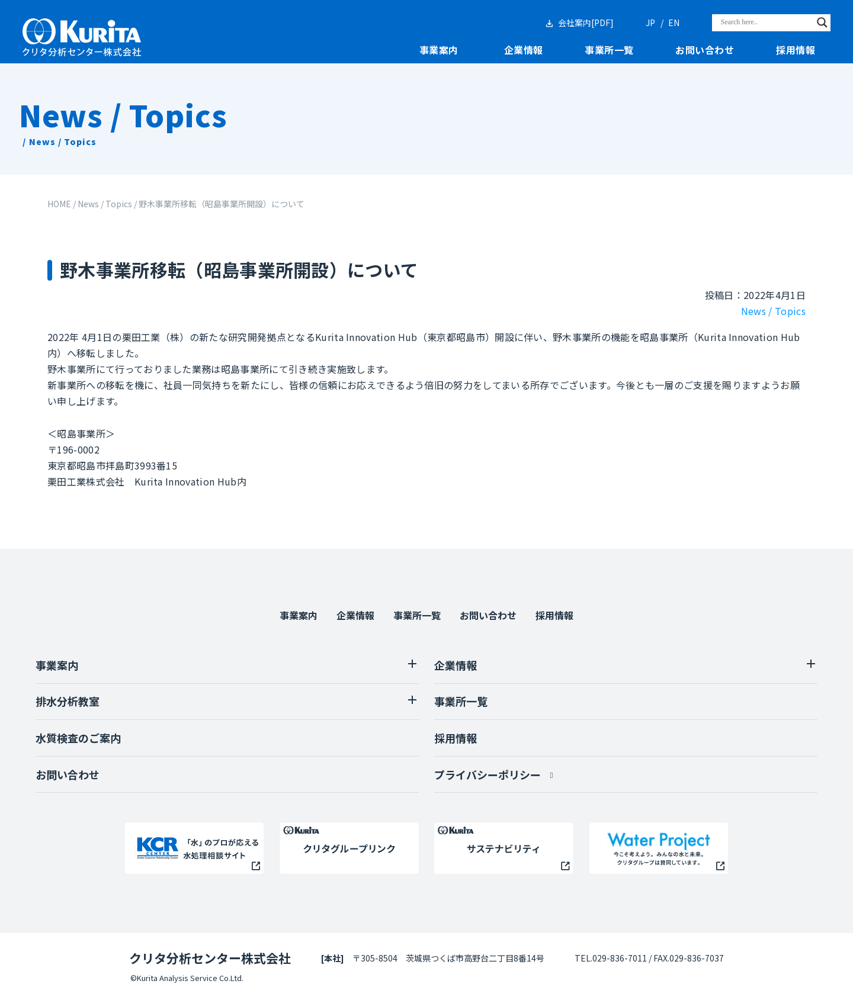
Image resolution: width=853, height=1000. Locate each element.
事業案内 (438, 50)
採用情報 (795, 50)
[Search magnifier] (822, 22)
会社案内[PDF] (586, 22)
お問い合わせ (704, 50)
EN (673, 22)
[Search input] (766, 22)
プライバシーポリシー (487, 774)
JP (650, 22)
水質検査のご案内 (78, 737)
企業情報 (523, 50)
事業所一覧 (609, 50)
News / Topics (773, 311)
